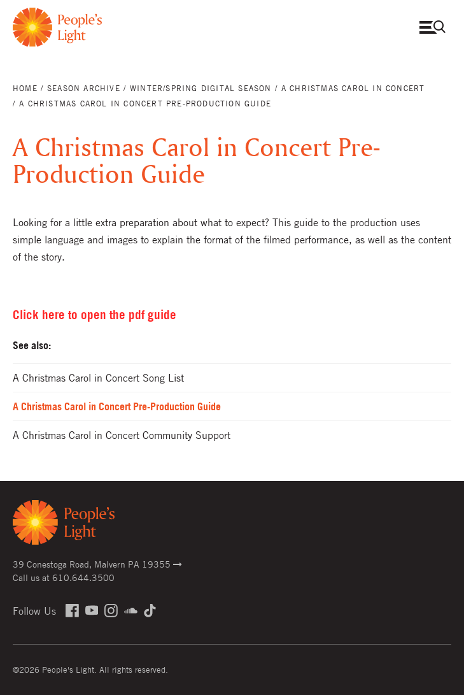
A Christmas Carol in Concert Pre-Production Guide (117, 406)
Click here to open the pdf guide (94, 314)
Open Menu (435, 27)
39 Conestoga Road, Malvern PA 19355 (97, 564)
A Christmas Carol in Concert (353, 88)
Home (25, 88)
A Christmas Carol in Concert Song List (98, 377)
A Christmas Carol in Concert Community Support (121, 435)
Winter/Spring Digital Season (201, 88)
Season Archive (83, 88)
